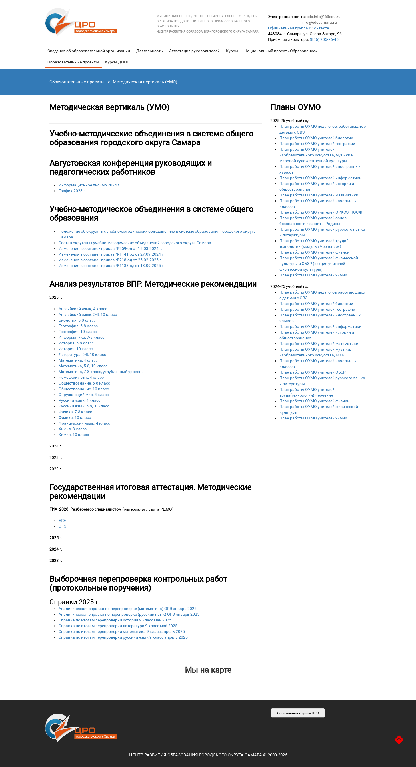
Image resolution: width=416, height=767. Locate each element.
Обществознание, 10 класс (84, 389)
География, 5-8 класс (78, 326)
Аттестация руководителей (194, 51)
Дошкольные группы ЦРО (298, 713)
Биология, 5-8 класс (77, 320)
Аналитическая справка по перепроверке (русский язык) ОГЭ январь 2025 (129, 614)
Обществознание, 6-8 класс (84, 383)
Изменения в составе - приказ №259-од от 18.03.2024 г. (110, 248)
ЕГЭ (62, 520)
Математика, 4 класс (78, 360)
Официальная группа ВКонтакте (298, 28)
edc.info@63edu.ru (324, 16)
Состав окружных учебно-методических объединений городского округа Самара (135, 242)
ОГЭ (62, 526)
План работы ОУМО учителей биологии (316, 138)
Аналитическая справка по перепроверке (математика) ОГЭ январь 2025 (128, 608)
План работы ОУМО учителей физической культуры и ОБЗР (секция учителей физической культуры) (318, 264)
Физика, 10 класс (75, 417)
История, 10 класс (76, 348)
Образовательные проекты (73, 62)
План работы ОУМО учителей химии (313, 275)
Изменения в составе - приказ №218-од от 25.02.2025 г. (110, 260)
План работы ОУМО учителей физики (314, 252)
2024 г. (55, 446)
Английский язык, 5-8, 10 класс (88, 314)
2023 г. (55, 457)
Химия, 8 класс (73, 429)
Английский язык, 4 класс (83, 308)
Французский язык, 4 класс (84, 423)
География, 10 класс (78, 331)
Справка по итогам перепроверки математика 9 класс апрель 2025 (122, 631)
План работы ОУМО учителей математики (318, 195)
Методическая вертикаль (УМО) (145, 82)
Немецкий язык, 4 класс (81, 377)
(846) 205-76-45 (324, 39)
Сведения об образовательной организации (88, 51)
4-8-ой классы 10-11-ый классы (155, 446)
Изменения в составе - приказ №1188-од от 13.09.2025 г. (112, 265)
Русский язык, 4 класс (79, 400)
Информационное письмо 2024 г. (90, 185)
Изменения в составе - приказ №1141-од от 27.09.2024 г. (112, 254)
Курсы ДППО (117, 62)
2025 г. (55, 297)
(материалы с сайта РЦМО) (111, 509)
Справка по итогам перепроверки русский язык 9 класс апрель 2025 (123, 637)
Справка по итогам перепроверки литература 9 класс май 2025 (118, 625)
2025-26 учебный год (289, 120)
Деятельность (149, 51)
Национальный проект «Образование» (280, 51)
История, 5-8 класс (76, 343)
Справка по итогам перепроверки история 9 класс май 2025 (115, 620)
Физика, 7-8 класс (75, 411)
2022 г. (55, 469)
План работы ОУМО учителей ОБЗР (312, 372)
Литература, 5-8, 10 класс (82, 354)
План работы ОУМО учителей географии (317, 143)
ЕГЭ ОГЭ (155, 538)
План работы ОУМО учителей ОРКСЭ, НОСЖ (320, 212)
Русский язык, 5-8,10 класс (84, 406)
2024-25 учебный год (289, 286)
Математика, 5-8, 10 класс (83, 366)
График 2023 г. (72, 190)
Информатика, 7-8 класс (81, 337)
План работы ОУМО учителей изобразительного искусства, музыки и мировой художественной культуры (316, 155)
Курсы (232, 51)
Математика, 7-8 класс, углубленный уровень (101, 371)
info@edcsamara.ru (319, 22)
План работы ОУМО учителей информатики (320, 178)
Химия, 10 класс (74, 434)
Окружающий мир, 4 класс (84, 394)
